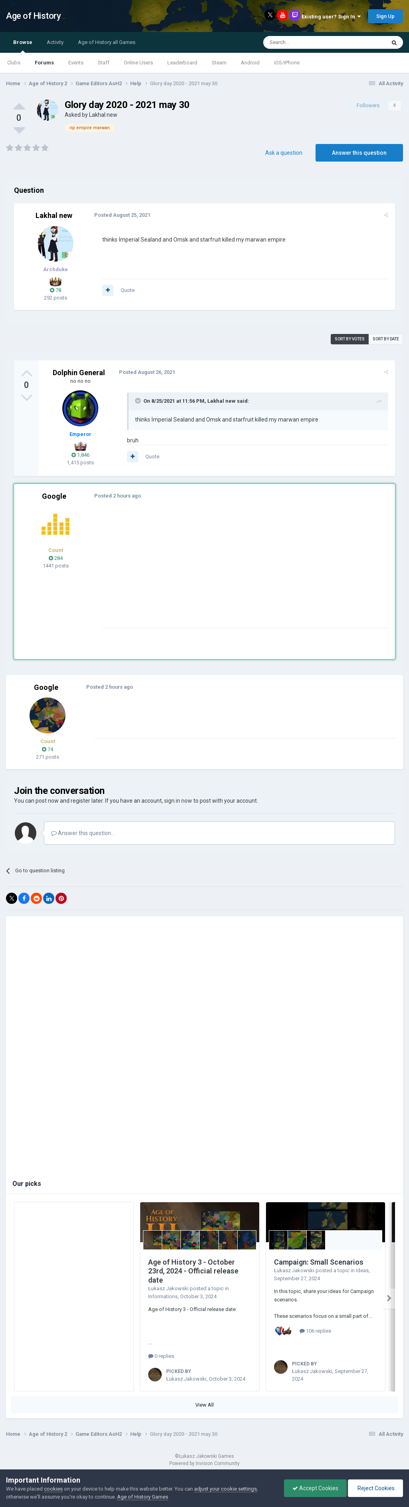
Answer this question (359, 153)
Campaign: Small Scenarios (318, 1262)
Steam (219, 63)
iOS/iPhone (287, 63)
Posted (122, 215)
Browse (22, 46)
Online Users (138, 63)
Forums (44, 63)
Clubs (13, 63)
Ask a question (283, 153)
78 (55, 290)
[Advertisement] (195, 572)
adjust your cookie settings (225, 1489)
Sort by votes (350, 339)
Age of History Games (142, 1497)
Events (75, 63)
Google (54, 496)
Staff (103, 63)
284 (56, 558)
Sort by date (386, 339)
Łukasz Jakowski (168, 1288)
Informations (163, 1296)
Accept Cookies (315, 1488)
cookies (53, 1489)
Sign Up (385, 16)
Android (250, 63)
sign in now (178, 800)
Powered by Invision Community (204, 1463)
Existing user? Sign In (331, 17)
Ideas (362, 1270)
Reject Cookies (375, 1488)
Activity (55, 42)
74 (47, 749)
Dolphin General (79, 372)
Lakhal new (103, 115)
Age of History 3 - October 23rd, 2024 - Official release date (193, 1271)
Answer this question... (83, 833)
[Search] (305, 42)
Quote (127, 290)
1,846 (80, 455)
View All (204, 1405)
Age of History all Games (106, 42)
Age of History (33, 16)
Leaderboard (182, 63)
